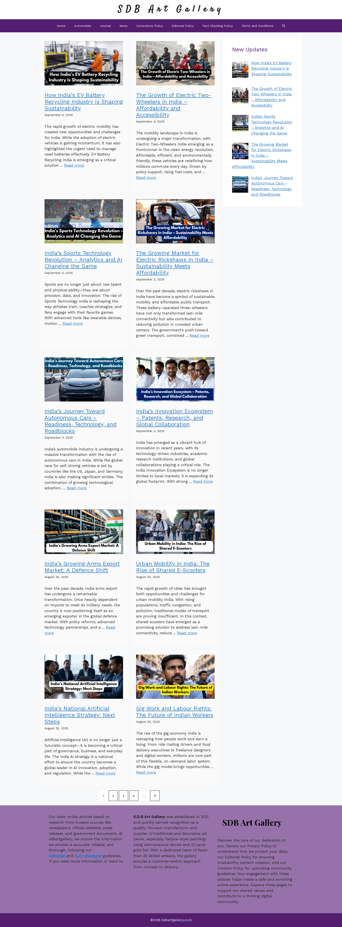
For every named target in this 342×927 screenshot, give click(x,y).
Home (61, 26)
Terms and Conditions (257, 26)
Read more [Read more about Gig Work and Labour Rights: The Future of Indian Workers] (146, 772)
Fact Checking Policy (217, 26)
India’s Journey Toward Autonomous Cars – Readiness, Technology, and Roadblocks (80, 421)
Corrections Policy (149, 26)
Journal (105, 26)
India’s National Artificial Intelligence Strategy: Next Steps (79, 715)
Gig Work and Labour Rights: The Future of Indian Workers (174, 711)
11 (155, 795)
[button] (284, 25)
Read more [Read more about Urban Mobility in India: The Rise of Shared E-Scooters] (187, 633)
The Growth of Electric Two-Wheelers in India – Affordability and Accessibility (173, 105)
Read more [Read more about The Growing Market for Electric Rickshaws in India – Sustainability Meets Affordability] (199, 335)
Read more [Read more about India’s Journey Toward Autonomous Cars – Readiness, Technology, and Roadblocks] (77, 488)
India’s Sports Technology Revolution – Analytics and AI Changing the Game (83, 259)
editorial (57, 856)
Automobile (82, 26)
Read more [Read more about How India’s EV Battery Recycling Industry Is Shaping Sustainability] (74, 165)
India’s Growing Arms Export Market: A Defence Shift (82, 566)
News (124, 26)
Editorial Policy (183, 26)
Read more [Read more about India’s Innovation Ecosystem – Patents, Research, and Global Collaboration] (203, 481)
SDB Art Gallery (171, 9)
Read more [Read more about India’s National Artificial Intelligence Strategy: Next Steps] (105, 773)
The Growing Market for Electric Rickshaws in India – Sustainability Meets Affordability (175, 263)
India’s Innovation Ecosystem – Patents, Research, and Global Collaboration (174, 417)
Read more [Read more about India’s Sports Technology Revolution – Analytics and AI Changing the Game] (72, 323)
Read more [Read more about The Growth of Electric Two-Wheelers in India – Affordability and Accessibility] (146, 177)
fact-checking (88, 856)
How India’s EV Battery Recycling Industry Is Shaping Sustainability (83, 101)
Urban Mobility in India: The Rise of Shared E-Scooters (173, 566)
